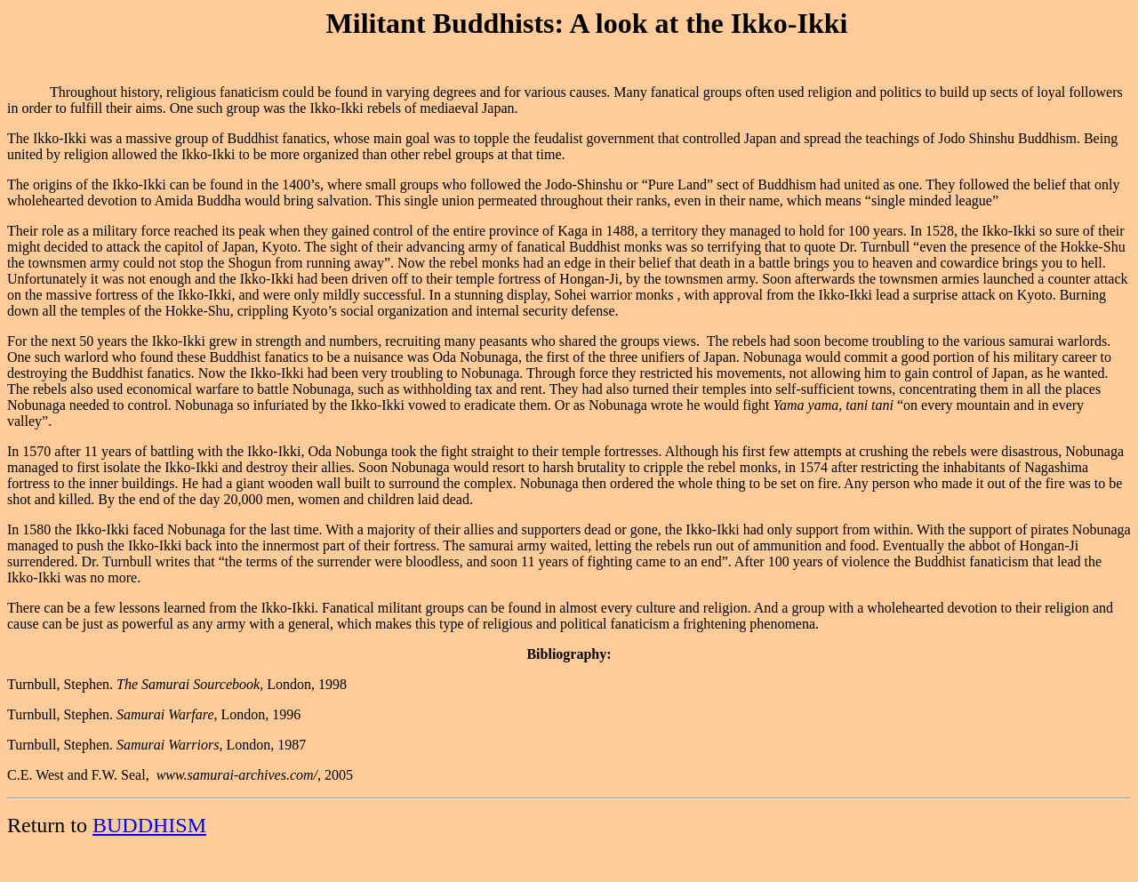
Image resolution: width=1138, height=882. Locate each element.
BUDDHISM (149, 825)
